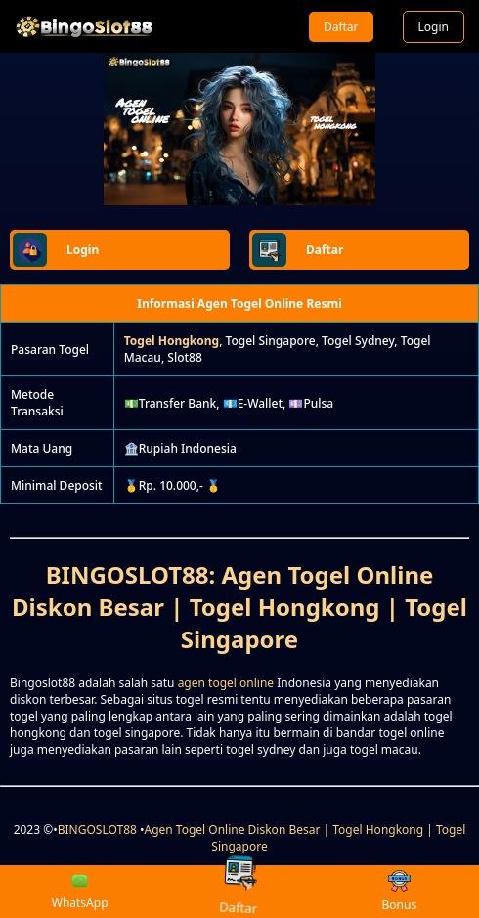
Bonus (398, 892)
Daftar (341, 27)
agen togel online (226, 683)
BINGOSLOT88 (97, 829)
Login (433, 27)
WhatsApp (80, 891)
